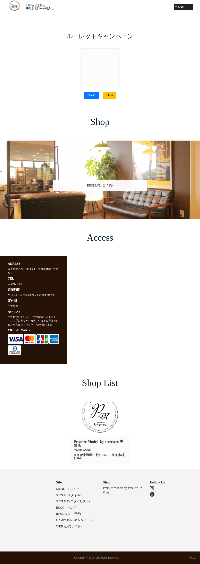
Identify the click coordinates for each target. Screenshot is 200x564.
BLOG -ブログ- (66, 507)
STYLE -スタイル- (68, 495)
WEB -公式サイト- (68, 526)
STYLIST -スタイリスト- (73, 501)
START (91, 95)
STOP (109, 95)
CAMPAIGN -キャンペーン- (75, 520)
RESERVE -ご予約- (100, 185)
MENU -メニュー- (68, 488)
